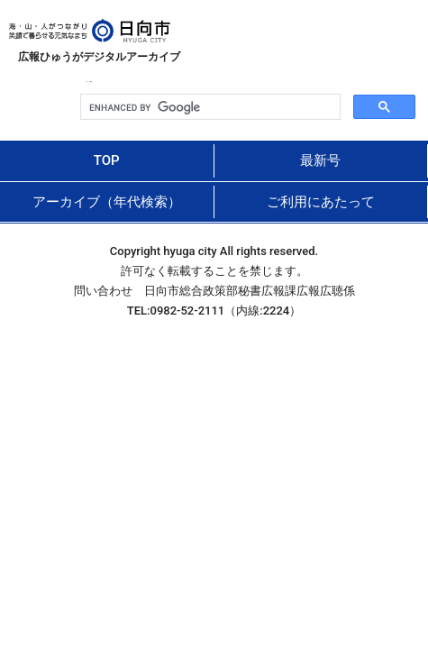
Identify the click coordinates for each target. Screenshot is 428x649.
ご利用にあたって (321, 202)
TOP (107, 160)
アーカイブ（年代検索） (106, 202)
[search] (208, 107)
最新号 (320, 160)
